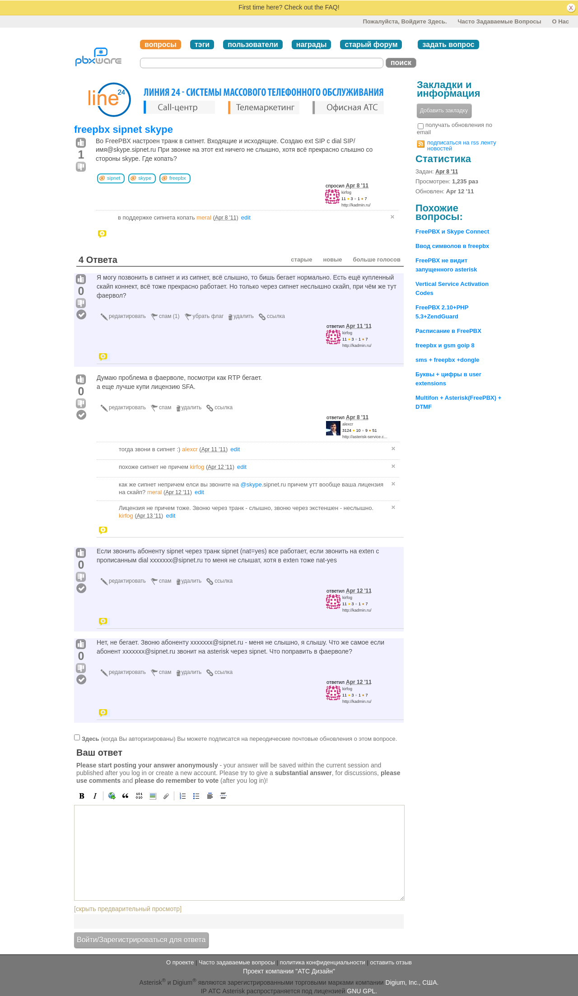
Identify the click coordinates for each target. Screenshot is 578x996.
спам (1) (169, 316)
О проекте (180, 962)
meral (203, 217)
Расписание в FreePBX (448, 330)
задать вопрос (448, 44)
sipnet (113, 178)
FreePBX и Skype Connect (452, 231)
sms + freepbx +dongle (447, 359)
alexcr (347, 424)
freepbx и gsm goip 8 (445, 345)
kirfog (346, 192)
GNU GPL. (362, 991)
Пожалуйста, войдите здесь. (405, 21)
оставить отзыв (391, 962)
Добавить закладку (444, 111)
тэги (202, 44)
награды (311, 44)
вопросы (160, 44)
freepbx (177, 178)
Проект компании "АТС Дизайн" (289, 971)
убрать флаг (208, 316)
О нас (560, 21)
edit (246, 217)
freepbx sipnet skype (123, 129)
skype (144, 178)
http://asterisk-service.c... (364, 437)
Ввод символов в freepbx (452, 246)
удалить (243, 316)
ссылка (276, 316)
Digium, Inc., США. (412, 982)
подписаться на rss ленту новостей (461, 145)
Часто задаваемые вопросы (499, 21)
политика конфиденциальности (322, 962)
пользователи (253, 44)
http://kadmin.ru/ (356, 205)
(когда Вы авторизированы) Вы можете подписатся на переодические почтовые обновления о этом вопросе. (239, 738)
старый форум (371, 44)
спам (165, 407)
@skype (251, 484)
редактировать (127, 316)
